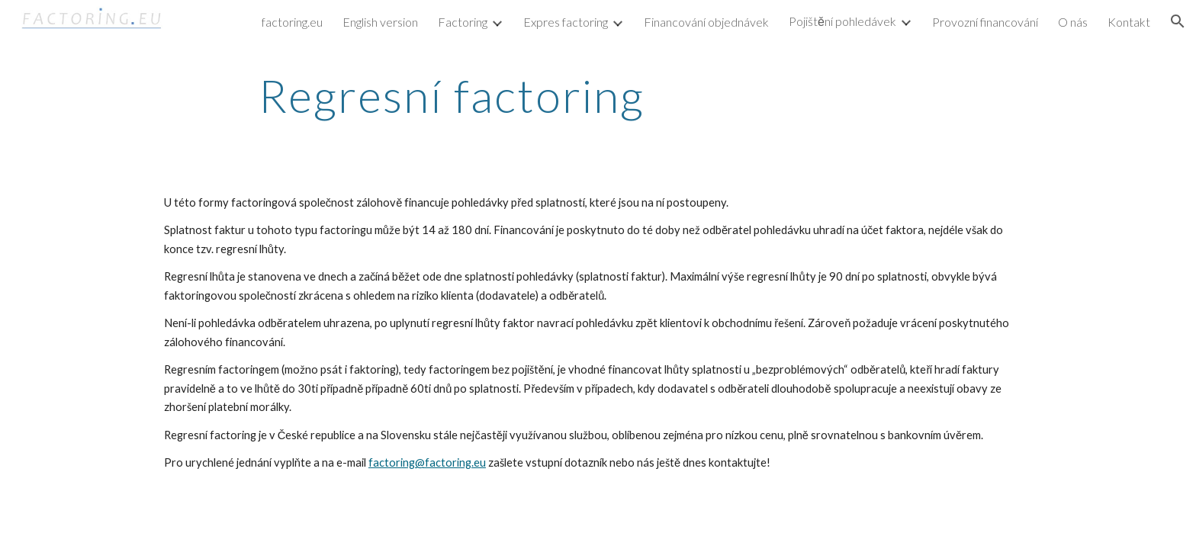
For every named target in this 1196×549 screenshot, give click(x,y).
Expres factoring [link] (565, 21)
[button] (1177, 21)
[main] (451, 95)
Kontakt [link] (1129, 21)
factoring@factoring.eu (427, 462)
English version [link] (380, 21)
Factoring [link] (462, 21)
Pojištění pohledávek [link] (842, 21)
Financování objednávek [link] (706, 21)
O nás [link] (1073, 21)
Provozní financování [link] (985, 21)
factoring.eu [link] (292, 21)
